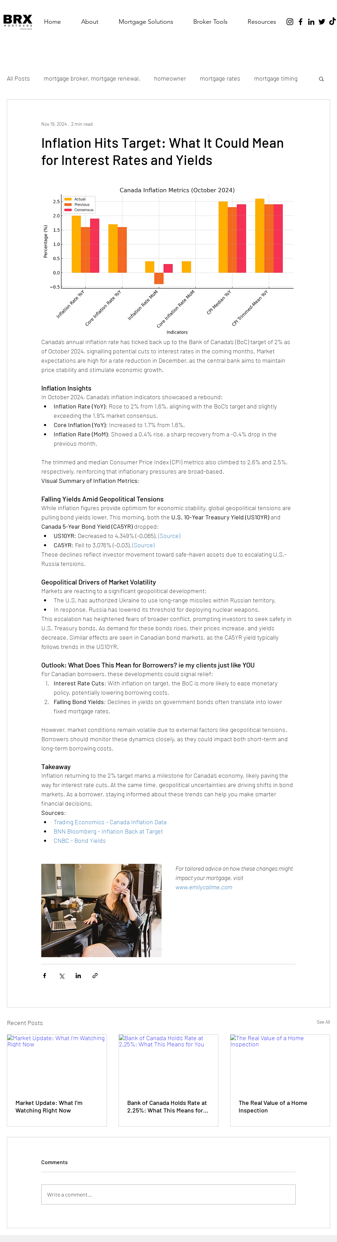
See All (323, 1022)
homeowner (170, 78)
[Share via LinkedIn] (78, 975)
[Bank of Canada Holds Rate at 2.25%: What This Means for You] (168, 1062)
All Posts (18, 78)
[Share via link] (95, 975)
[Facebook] (300, 21)
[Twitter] (321, 21)
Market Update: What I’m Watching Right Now (49, 1106)
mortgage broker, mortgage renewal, (92, 78)
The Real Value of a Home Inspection (273, 1106)
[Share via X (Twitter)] (61, 975)
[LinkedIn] (311, 21)
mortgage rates (220, 78)
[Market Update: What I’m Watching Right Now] (57, 1062)
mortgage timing (275, 78)
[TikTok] (332, 21)
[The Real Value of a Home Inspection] (280, 1062)
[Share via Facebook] (44, 975)
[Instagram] (289, 21)
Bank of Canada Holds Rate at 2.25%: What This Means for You (167, 1106)
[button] (145, 22)
